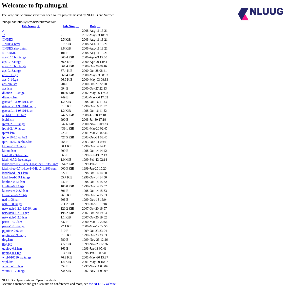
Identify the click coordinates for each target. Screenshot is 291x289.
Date (93, 26)
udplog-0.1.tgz (11, 253)
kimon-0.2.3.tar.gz (14, 146)
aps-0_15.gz (10, 75)
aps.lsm (7, 88)
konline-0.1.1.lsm (13, 182)
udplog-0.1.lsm (12, 248)
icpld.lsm (8, 119)
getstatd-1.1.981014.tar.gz (19, 106)
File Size (69, 26)
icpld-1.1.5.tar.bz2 (14, 115)
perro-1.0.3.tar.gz (13, 226)
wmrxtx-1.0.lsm (12, 266)
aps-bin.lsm (9, 84)
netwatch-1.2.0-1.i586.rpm (19, 208)
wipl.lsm (8, 262)
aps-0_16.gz (10, 79)
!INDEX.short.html (14, 48)
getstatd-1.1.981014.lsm (17, 101)
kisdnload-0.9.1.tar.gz (16, 177)
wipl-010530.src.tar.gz (16, 257)
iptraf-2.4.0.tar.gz (13, 128)
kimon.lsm (9, 150)
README (9, 53)
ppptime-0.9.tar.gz (14, 235)
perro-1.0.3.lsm (12, 222)
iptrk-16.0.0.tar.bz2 (14, 137)
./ (3, 30)
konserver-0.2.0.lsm (15, 190)
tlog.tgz (7, 244)
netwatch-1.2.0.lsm (14, 217)
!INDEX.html (11, 44)
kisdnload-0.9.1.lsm (15, 173)
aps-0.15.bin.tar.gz (14, 57)
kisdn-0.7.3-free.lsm (15, 155)
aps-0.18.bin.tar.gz (14, 66)
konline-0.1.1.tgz (13, 186)
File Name (29, 26)
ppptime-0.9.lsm (12, 230)
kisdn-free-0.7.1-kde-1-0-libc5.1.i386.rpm (29, 168)
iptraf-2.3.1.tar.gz (13, 124)
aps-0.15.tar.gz (11, 61)
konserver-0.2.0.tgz (14, 195)
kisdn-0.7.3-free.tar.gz (16, 159)
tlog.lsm (7, 239)
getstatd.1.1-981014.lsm (17, 110)
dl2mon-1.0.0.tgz (13, 93)
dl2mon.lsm (10, 97)
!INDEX (7, 39)
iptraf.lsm (8, 133)
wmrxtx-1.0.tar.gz (13, 270)
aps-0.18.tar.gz (11, 70)
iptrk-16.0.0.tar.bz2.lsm (17, 141)
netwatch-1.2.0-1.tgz (15, 213)
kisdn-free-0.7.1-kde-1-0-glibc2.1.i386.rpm (30, 164)
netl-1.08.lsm (10, 199)
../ (3, 35)
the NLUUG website (102, 284)
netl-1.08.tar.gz (12, 204)
